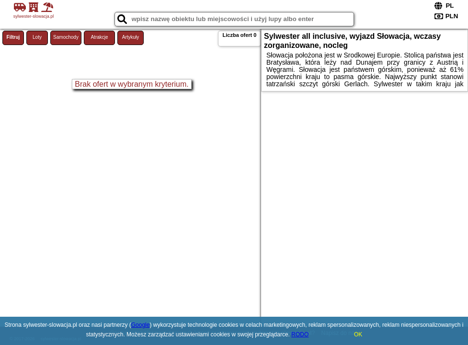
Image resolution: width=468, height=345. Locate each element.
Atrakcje (99, 37)
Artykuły (130, 37)
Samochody (66, 37)
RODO (299, 334)
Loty (37, 37)
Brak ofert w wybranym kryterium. (131, 84)
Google (140, 325)
